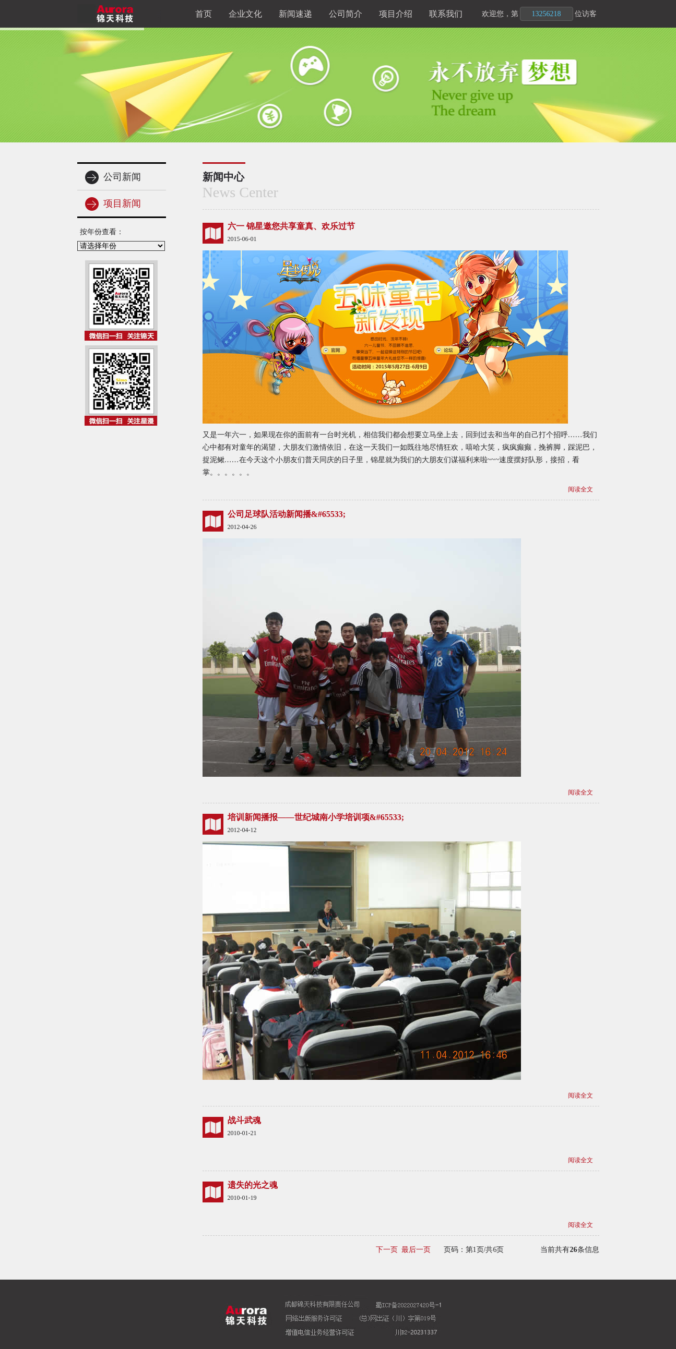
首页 (203, 13)
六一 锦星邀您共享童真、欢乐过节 (291, 226)
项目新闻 (113, 204)
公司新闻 (113, 177)
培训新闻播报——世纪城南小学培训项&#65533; (316, 817)
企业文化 (245, 13)
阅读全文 (580, 489)
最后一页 (416, 1250)
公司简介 (345, 13)
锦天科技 (132, 14)
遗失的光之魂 (253, 1185)
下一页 (387, 1250)
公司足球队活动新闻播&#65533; (287, 514)
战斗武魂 (244, 1120)
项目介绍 (395, 13)
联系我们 (445, 13)
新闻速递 (295, 13)
